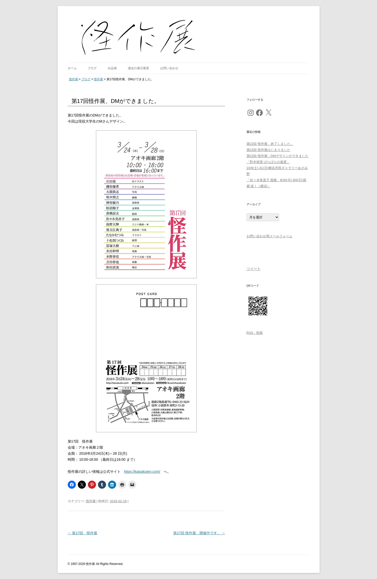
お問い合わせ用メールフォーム (269, 236)
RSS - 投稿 (255, 333)
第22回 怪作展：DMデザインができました (278, 156)
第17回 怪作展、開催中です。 (199, 533)
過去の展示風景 (138, 68)
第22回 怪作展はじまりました (268, 150)
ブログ (92, 68)
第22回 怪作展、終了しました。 (270, 144)
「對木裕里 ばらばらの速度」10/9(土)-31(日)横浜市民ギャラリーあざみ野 (277, 168)
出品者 (112, 68)
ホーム (72, 68)
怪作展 (91, 501)
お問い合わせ (169, 68)
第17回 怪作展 (82, 533)
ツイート (254, 269)
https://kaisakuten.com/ (142, 472)
